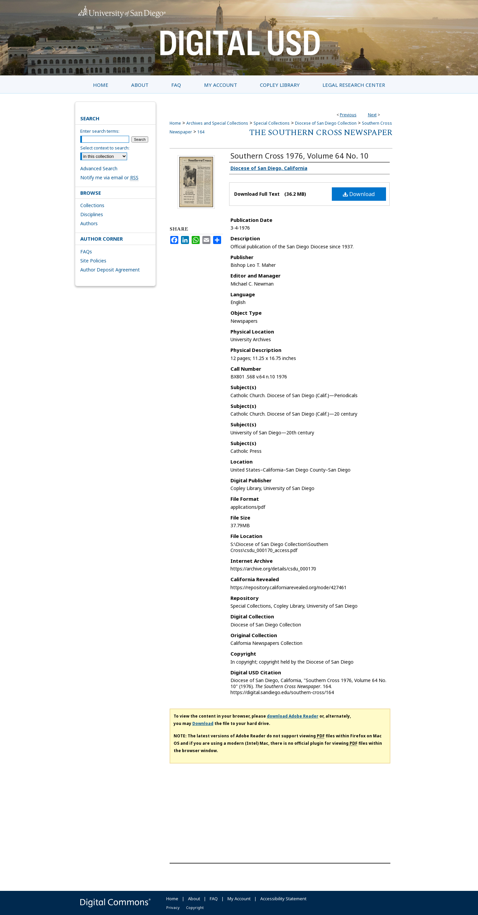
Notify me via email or (109, 177)
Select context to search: (104, 148)
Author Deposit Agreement (110, 269)
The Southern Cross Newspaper (320, 133)
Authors (89, 223)
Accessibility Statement (283, 899)
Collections (92, 205)
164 (200, 132)
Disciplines (91, 214)
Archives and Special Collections (217, 123)
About (194, 899)
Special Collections (272, 123)
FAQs (86, 251)
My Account (239, 899)
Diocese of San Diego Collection (326, 123)
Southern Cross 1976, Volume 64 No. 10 (299, 155)
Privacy (173, 907)
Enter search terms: (99, 131)
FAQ (214, 899)
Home (175, 123)
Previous (348, 115)
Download (359, 194)
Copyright (195, 907)
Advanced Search (98, 168)
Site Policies (93, 260)
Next (372, 115)
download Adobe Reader (292, 716)
